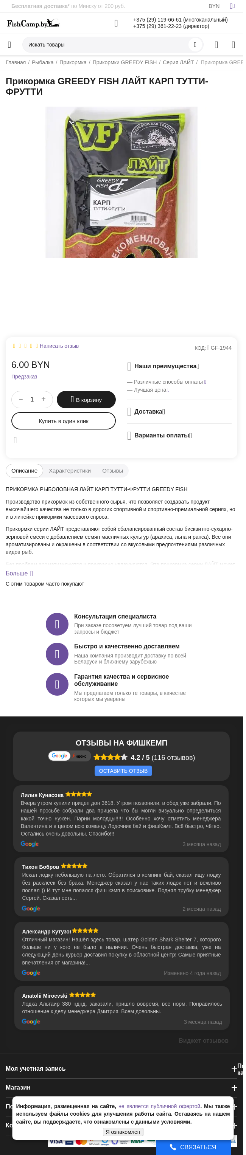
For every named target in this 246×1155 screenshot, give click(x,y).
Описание (24, 470)
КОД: (200, 348)
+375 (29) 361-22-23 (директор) (171, 26)
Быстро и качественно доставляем (126, 646)
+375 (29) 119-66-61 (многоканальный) (180, 20)
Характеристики (70, 470)
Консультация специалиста (115, 616)
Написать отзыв (59, 346)
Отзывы (112, 470)
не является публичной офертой (159, 1106)
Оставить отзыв (123, 771)
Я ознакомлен (123, 1132)
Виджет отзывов (204, 1040)
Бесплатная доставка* (40, 6)
